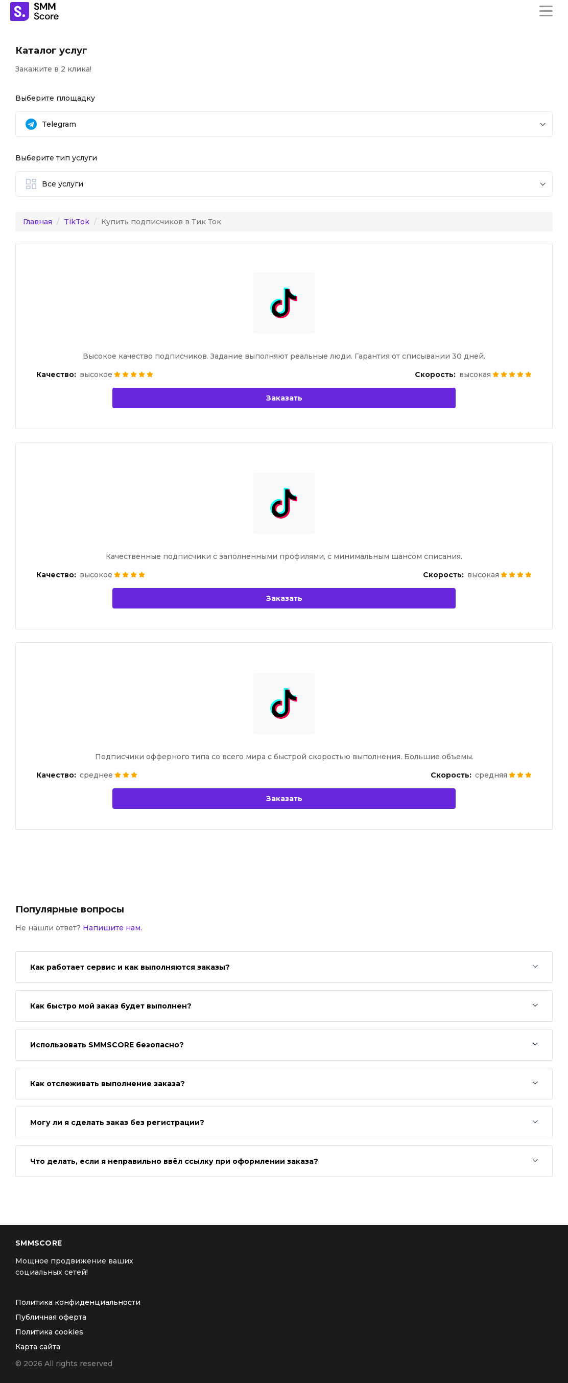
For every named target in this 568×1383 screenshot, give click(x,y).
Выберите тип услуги (56, 157)
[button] (284, 124)
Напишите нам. (112, 927)
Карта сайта (37, 1346)
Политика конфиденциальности (77, 1302)
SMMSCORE (38, 1243)
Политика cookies (49, 1331)
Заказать (284, 398)
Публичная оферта (50, 1317)
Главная (37, 221)
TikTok (76, 221)
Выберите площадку (55, 98)
